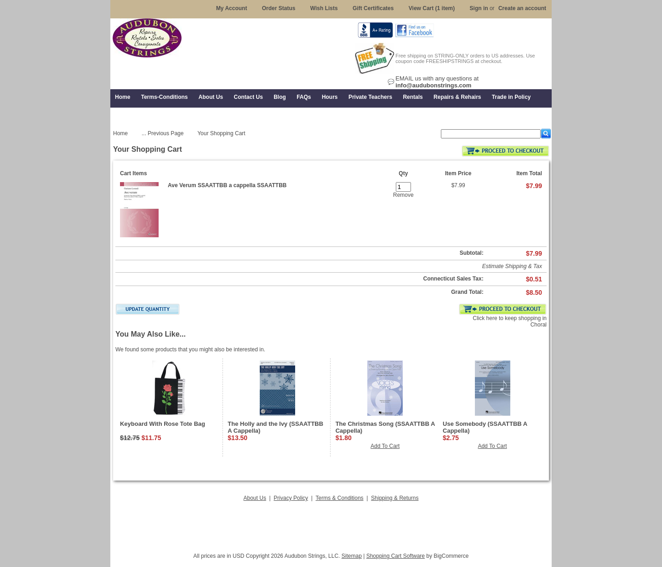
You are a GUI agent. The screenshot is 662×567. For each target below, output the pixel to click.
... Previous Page (162, 133)
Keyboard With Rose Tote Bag (162, 423)
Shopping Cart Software (395, 556)
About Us (255, 498)
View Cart (432, 8)
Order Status (279, 8)
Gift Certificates (373, 8)
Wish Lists (324, 8)
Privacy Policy (291, 498)
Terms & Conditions (340, 498)
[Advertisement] (331, 524)
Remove (403, 195)
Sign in (479, 8)
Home (120, 133)
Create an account (522, 8)
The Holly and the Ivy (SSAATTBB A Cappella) (275, 427)
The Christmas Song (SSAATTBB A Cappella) (385, 427)
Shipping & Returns (394, 498)
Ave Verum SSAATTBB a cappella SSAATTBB (227, 185)
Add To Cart (385, 446)
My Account (231, 8)
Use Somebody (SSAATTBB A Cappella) (485, 427)
